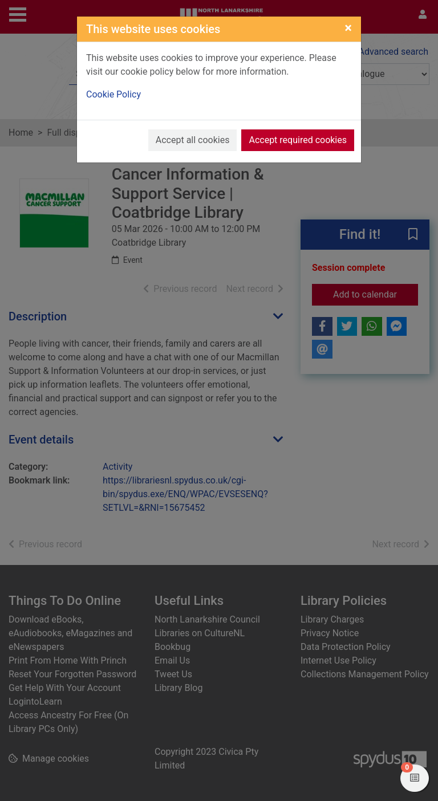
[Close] (348, 28)
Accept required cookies (298, 140)
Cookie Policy (113, 94)
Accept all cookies (193, 140)
